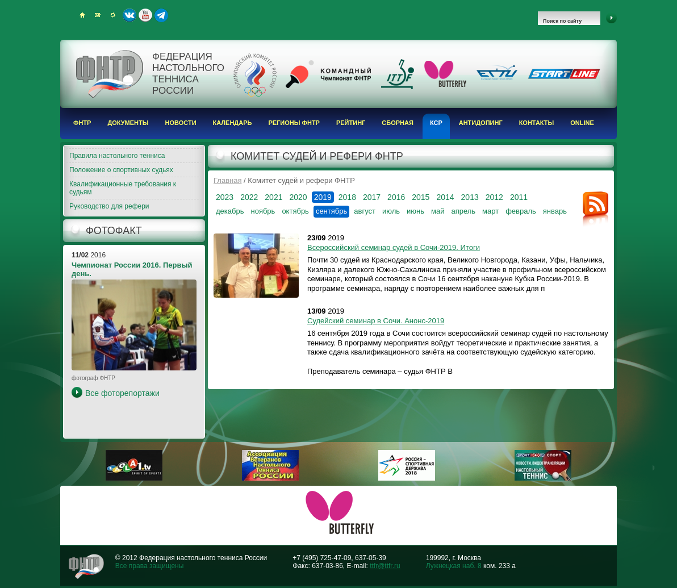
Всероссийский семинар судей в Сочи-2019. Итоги (393, 247)
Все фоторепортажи (122, 393)
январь (555, 211)
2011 (519, 197)
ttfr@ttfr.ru (385, 566)
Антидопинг (481, 122)
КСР (436, 122)
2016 (396, 197)
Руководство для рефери (109, 206)
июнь (415, 211)
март (490, 211)
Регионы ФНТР (294, 122)
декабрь (230, 211)
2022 (249, 197)
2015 (420, 197)
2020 (298, 197)
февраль (520, 211)
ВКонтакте (129, 15)
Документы (127, 122)
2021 (273, 197)
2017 (372, 197)
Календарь (232, 122)
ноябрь (262, 211)
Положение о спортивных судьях (121, 170)
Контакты (536, 122)
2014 (445, 197)
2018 (347, 197)
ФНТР (82, 122)
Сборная (397, 122)
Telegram (161, 15)
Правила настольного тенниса (117, 156)
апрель (463, 211)
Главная (227, 180)
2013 (470, 197)
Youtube (145, 15)
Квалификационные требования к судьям (122, 188)
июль (391, 211)
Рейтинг (350, 122)
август (364, 211)
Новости (181, 122)
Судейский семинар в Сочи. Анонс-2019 (375, 320)
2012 (494, 197)
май (437, 211)
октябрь (295, 211)
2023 (224, 197)
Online (582, 122)
